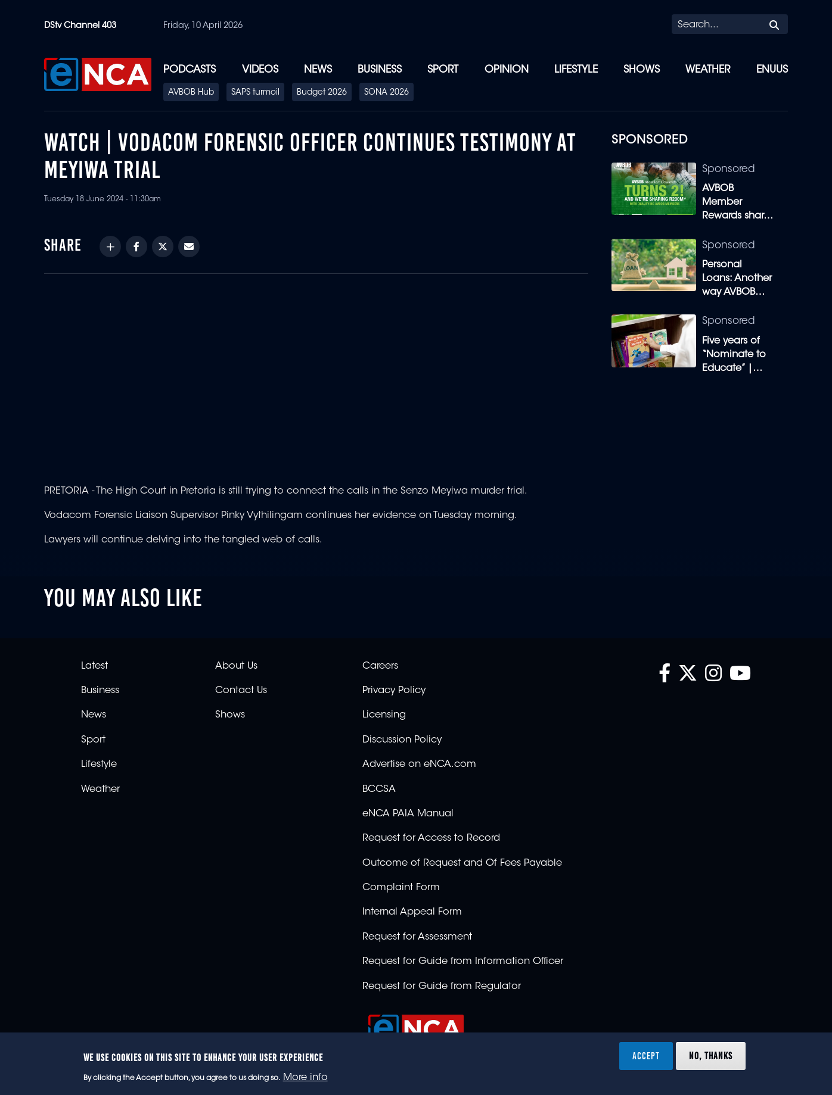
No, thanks (710, 1056)
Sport (442, 70)
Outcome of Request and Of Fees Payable (462, 863)
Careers (380, 666)
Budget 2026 (322, 93)
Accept (646, 1056)
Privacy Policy (394, 690)
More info (305, 1077)
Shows (641, 70)
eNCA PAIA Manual (408, 814)
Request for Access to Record (431, 838)
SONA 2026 (386, 93)
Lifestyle (576, 70)
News (318, 70)
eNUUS (772, 70)
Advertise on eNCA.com (419, 764)
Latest (94, 666)
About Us (236, 666)
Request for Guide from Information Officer (462, 961)
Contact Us (241, 690)
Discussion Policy (402, 740)
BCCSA (379, 789)
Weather (707, 70)
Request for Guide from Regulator (441, 986)
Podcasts (189, 70)
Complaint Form (401, 888)
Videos (260, 70)
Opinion (507, 70)
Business (380, 70)
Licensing (384, 715)
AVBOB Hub (191, 93)
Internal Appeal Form (412, 912)
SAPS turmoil (255, 93)
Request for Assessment (417, 937)
